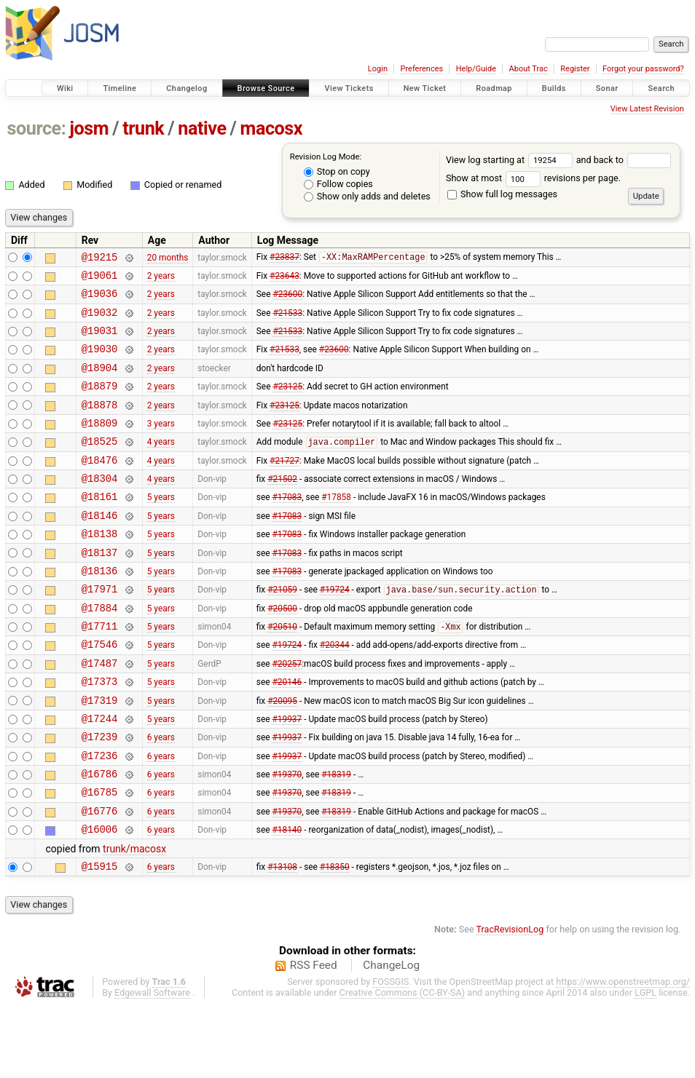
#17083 (287, 527)
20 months (168, 258)
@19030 (100, 361)
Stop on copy (337, 171)
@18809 (100, 444)
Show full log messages (502, 194)
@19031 (100, 341)
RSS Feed (313, 1037)
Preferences (421, 69)
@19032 (100, 321)
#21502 (282, 507)
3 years (161, 444)
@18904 (100, 382)
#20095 (282, 754)
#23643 (284, 279)
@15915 (100, 938)
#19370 (287, 837)
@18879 (100, 403)
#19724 (335, 631)
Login (378, 69)
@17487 (100, 713)
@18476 (100, 486)
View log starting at (511, 159)
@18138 (100, 568)
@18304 (100, 506)
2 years (161, 279)
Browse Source (266, 88)
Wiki (65, 88)
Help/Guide (476, 69)
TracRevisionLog (510, 1001)
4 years (161, 465)
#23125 (287, 403)
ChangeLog (391, 1037)
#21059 (282, 631)
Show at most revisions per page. (533, 178)
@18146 (100, 548)
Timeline (119, 88)
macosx (271, 128)
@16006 (100, 898)
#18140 (287, 899)
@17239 (100, 795)
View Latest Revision (647, 109)
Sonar (607, 88)
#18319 (336, 837)
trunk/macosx (134, 918)
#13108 (282, 937)
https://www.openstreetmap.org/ (623, 1053)
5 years (161, 527)
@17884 (100, 651)
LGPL (645, 1064)
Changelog (186, 88)
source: (36, 128)
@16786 (100, 837)
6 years (161, 795)
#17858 (336, 527)
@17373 (100, 733)
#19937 (287, 774)
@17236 (100, 816)
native (202, 128)
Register (574, 69)
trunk (143, 128)
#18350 (335, 937)
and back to (624, 159)
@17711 (100, 671)
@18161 (100, 527)
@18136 (100, 610)
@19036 (100, 299)
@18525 (100, 465)
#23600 (287, 300)
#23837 (284, 259)
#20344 (335, 692)
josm (89, 128)
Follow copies (338, 183)
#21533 (287, 320)
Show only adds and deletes (367, 196)
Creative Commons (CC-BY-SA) (402, 1064)
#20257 (287, 713)
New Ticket (425, 88)
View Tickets (348, 88)
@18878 (100, 424)
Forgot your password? (643, 69)
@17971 (100, 630)
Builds (554, 88)
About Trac (528, 69)
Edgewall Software (152, 1064)
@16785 (100, 857)
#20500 (282, 651)
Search (661, 88)
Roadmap (494, 88)
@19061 (100, 279)
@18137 (100, 589)
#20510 (282, 672)
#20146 (287, 734)
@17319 (100, 754)
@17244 (100, 775)
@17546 (100, 692)
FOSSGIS (390, 1053)
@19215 (100, 259)
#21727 (284, 485)
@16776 (100, 878)
